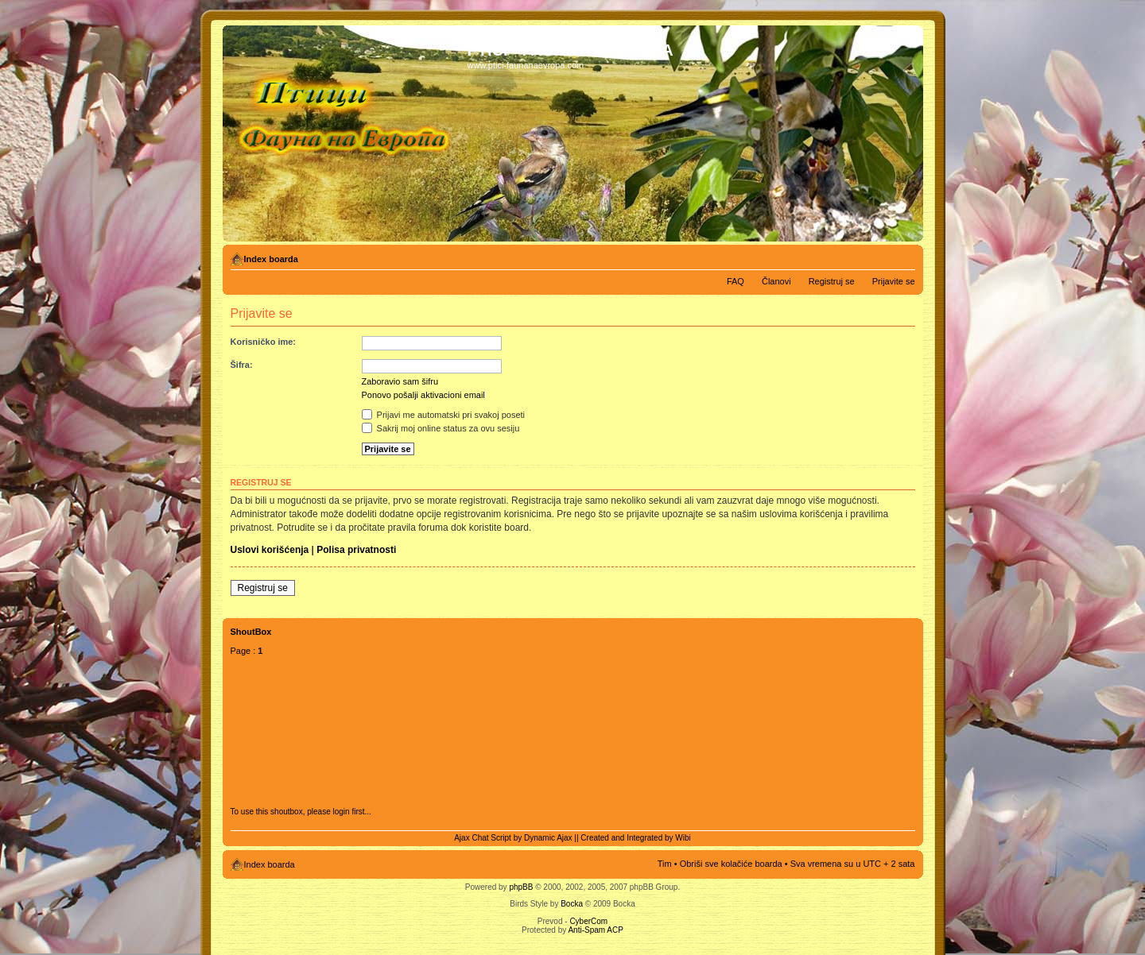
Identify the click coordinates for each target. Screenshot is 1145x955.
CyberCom (588, 921)
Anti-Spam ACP (595, 930)
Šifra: (242, 364)
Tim (665, 863)
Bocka (572, 903)
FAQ (735, 281)
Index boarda (271, 259)
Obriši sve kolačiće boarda (731, 863)
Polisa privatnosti (356, 549)
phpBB (521, 887)
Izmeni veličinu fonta (903, 256)
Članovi (776, 281)
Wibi (682, 837)
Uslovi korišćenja (270, 549)
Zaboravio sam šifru (400, 381)
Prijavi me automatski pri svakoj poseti (444, 415)
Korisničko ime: (264, 341)
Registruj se (832, 281)
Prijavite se (893, 281)
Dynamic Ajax (548, 837)
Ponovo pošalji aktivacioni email (423, 395)
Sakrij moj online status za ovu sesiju (441, 428)
